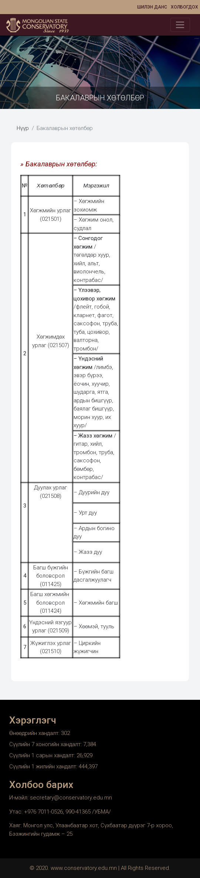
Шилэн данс (152, 7)
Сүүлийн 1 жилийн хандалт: (44, 766)
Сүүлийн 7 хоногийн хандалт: (46, 744)
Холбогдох (184, 7)
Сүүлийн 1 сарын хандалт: (43, 755)
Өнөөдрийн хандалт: (35, 733)
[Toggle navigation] (180, 25)
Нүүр (23, 128)
